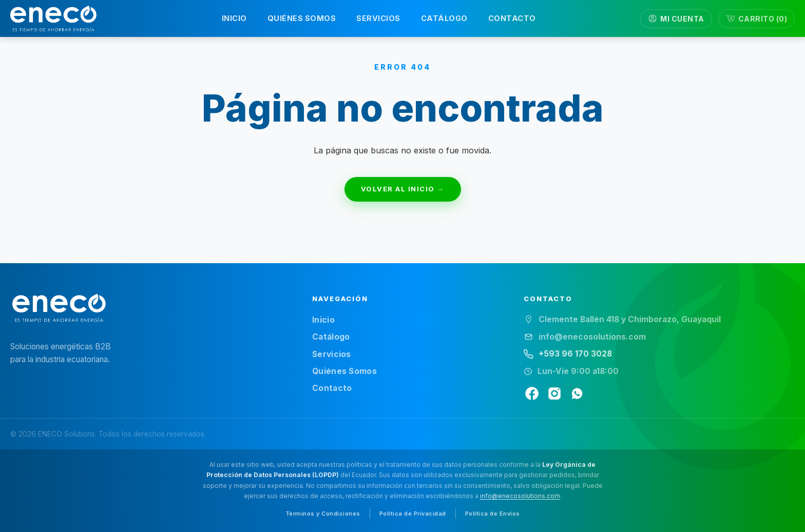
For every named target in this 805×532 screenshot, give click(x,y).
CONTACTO (512, 18)
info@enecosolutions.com (520, 496)
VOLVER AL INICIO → (403, 189)
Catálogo (331, 337)
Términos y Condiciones (322, 513)
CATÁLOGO (444, 18)
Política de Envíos (492, 513)
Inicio (323, 320)
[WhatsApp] (577, 393)
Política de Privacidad (412, 513)
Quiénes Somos (344, 371)
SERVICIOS (378, 18)
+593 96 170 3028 (575, 354)
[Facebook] (532, 393)
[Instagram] (554, 393)
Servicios (331, 354)
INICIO (234, 18)
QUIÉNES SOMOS (301, 18)
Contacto (332, 388)
